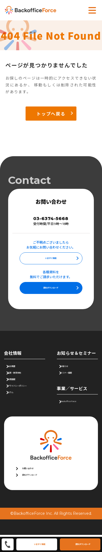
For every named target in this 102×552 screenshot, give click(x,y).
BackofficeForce (79, 411)
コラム (16, 408)
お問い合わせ (33, 481)
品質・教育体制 (24, 380)
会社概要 (18, 370)
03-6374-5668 (51, 219)
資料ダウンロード (51, 290)
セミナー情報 (74, 380)
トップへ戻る (51, 113)
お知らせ (71, 370)
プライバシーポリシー (30, 398)
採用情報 (18, 389)
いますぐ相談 (50, 261)
